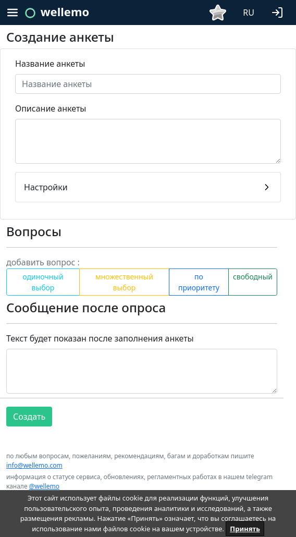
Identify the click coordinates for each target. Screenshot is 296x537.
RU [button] (248, 12)
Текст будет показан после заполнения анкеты (100, 338)
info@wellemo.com (34, 465)
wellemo (65, 11)
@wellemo (44, 486)
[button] (279, 11)
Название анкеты (50, 63)
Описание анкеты (50, 108)
